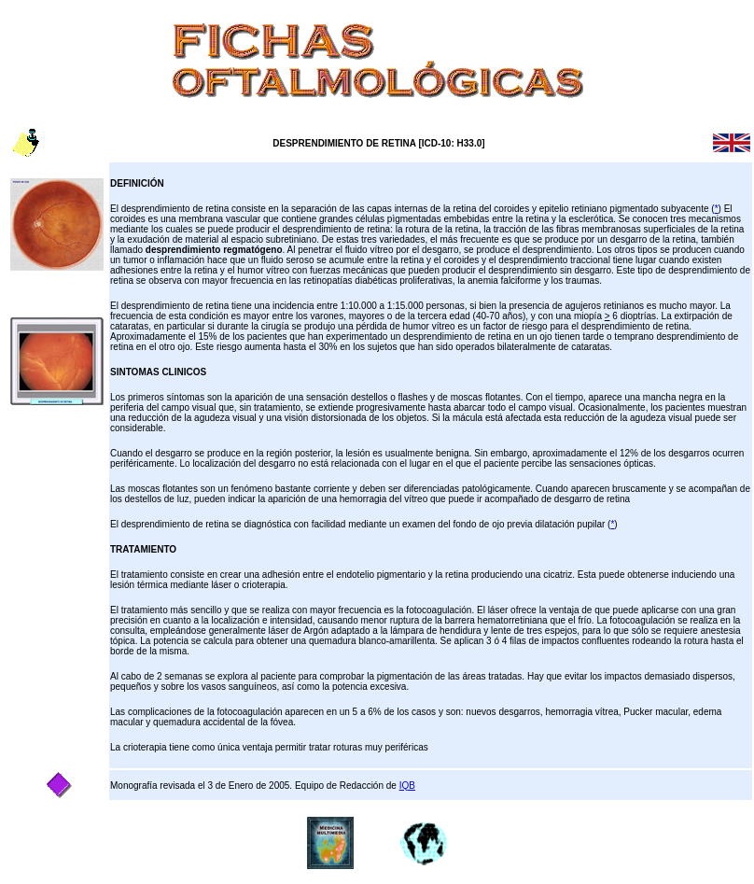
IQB (407, 785)
